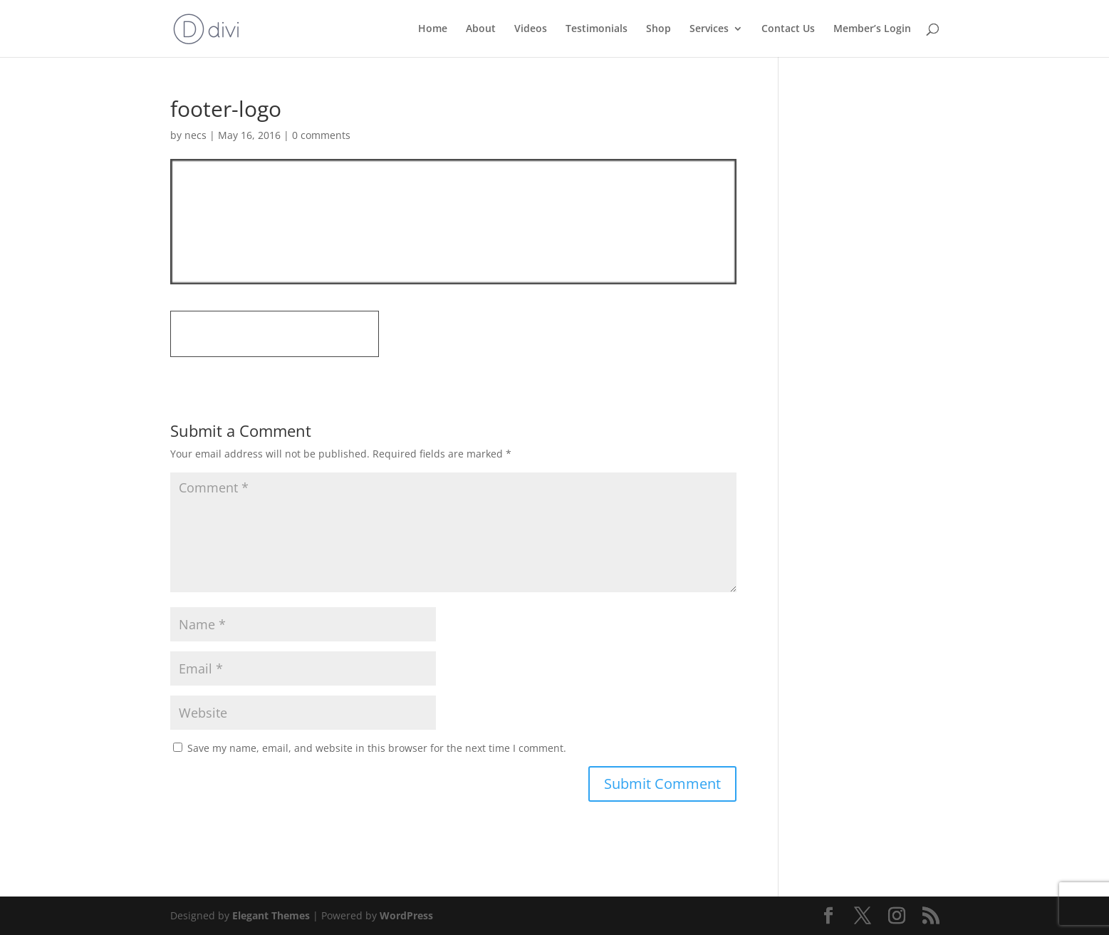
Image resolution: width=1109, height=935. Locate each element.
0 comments (321, 135)
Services (709, 29)
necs (195, 135)
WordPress (406, 915)
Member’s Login (872, 29)
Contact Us (788, 29)
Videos (530, 29)
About (481, 29)
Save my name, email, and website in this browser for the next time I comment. (376, 748)
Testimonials (597, 29)
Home (432, 29)
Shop (658, 29)
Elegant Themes (271, 915)
